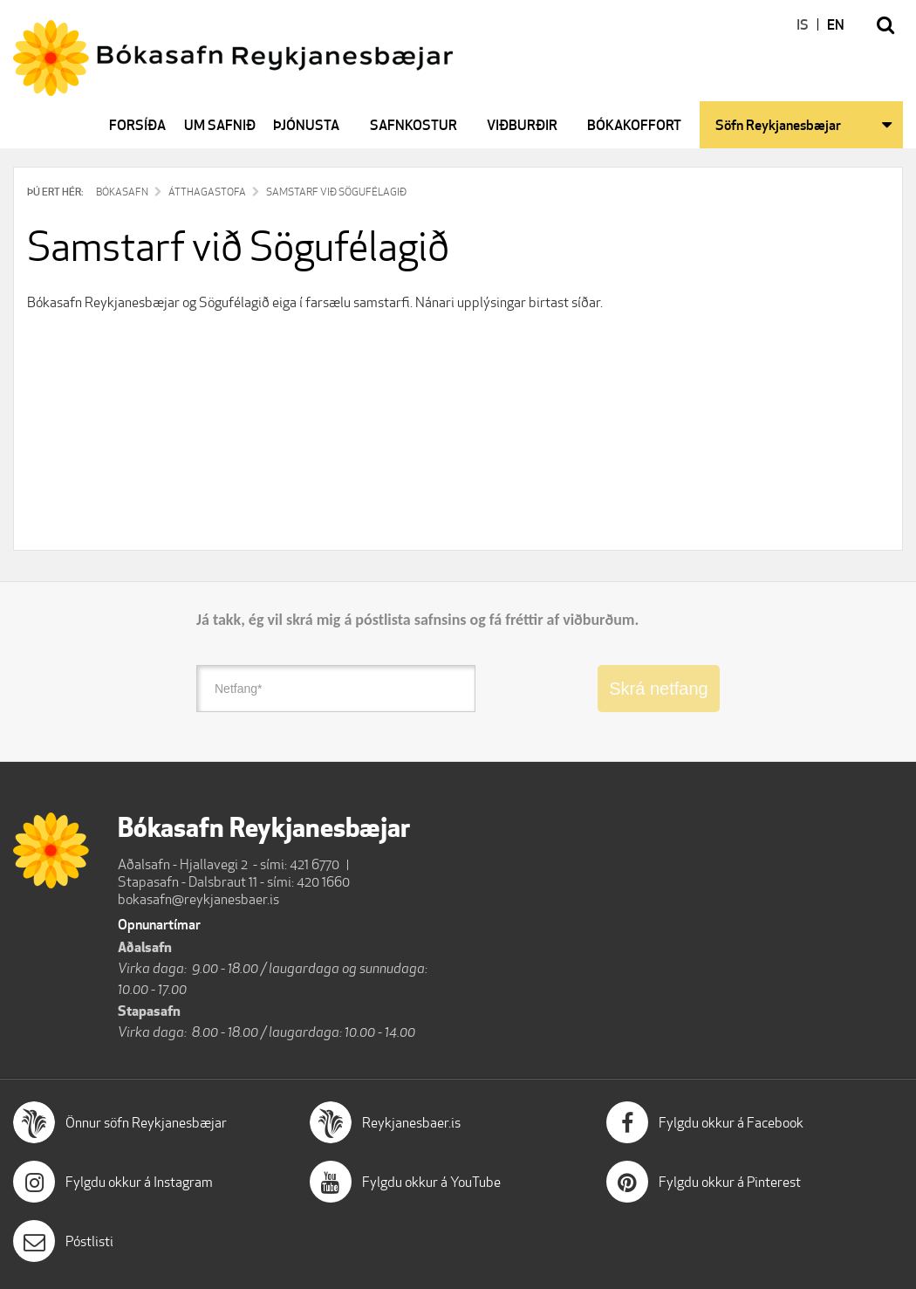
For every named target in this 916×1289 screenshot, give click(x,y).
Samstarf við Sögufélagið (336, 191)
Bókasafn (122, 191)
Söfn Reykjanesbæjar (778, 124)
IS (802, 24)
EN (835, 24)
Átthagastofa (207, 191)
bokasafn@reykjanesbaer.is (198, 899)
